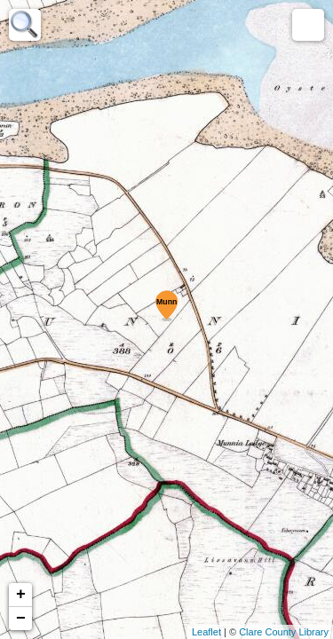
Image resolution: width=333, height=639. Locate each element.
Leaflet (206, 632)
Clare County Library (284, 632)
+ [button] (21, 594)
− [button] (21, 618)
